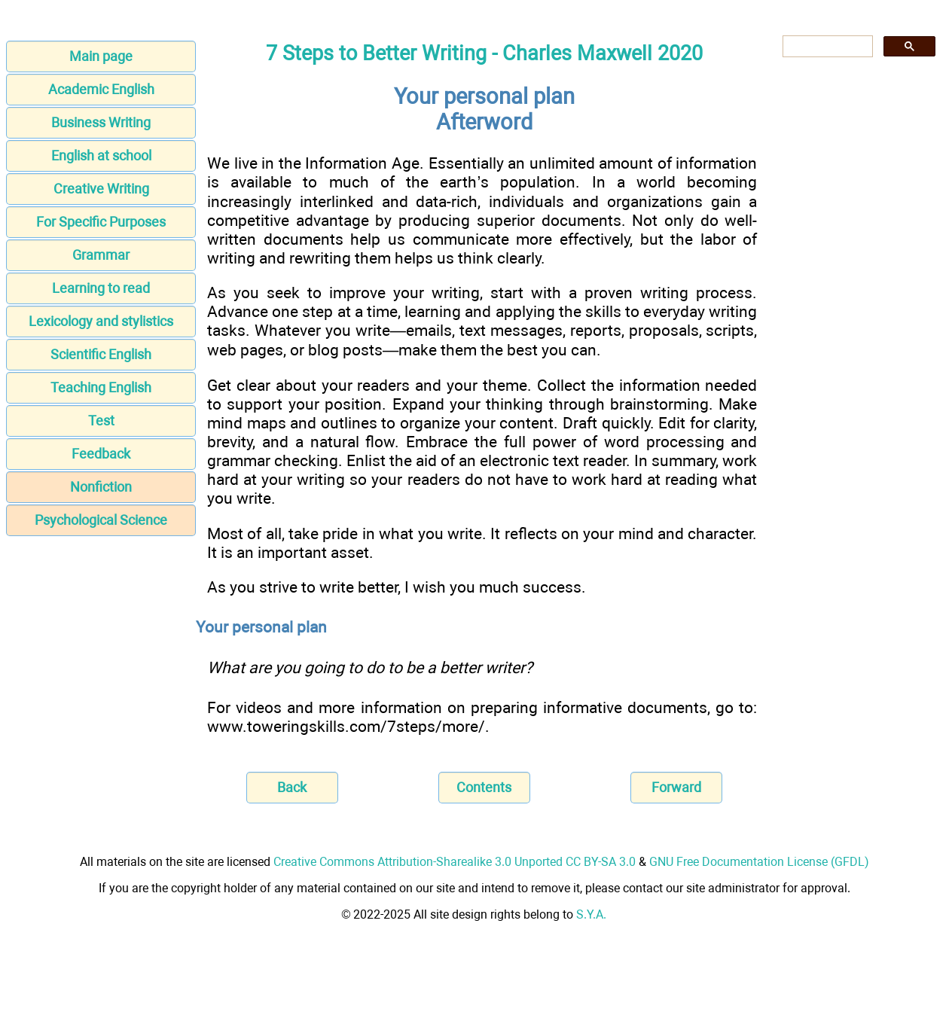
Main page (101, 56)
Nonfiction (101, 487)
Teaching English (100, 387)
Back (292, 787)
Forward (676, 787)
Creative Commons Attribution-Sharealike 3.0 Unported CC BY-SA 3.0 (454, 862)
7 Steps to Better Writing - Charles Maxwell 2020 (484, 53)
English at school (101, 155)
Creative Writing (101, 189)
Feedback (101, 454)
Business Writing (101, 122)
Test (101, 420)
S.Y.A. (591, 914)
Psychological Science (101, 520)
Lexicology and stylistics (101, 321)
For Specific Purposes (101, 222)
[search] (826, 46)
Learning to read (101, 288)
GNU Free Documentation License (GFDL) (759, 862)
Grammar (101, 255)
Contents (483, 787)
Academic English (101, 89)
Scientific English (100, 354)
